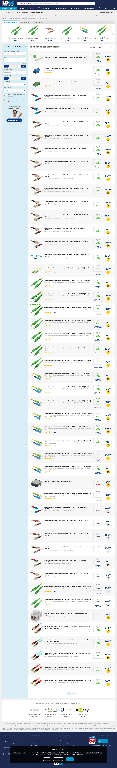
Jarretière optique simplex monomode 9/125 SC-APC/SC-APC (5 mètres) (67, 360)
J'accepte (70, 759)
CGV (3, 742)
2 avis (50, 86)
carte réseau (40, 17)
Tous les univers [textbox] (24, 3)
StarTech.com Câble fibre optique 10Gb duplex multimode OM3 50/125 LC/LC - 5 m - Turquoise (67, 654)
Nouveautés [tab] (25, 22)
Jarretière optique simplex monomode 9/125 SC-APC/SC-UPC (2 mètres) (67, 401)
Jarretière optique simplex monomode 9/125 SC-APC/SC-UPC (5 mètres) (67, 466)
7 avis (50, 312)
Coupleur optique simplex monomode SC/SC (58, 68)
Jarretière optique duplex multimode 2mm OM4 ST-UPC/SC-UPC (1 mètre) (66, 228)
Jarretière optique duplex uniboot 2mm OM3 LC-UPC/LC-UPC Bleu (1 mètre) (66, 255)
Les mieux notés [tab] (39, 22)
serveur (113, 15)
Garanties (62, 745)
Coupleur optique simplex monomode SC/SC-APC (60, 82)
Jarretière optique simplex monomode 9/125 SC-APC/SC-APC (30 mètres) (67, 347)
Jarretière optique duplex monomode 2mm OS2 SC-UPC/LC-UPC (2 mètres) (66, 109)
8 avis (50, 498)
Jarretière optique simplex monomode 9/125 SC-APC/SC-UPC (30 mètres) (68, 453)
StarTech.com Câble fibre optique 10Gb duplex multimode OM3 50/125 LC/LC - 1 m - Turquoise (67, 640)
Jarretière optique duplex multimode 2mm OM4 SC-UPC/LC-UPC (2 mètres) (66, 189)
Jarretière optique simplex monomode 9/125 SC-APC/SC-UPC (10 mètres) (67, 493)
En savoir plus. (79, 754)
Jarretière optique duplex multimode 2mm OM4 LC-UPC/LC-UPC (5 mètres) (66, 547)
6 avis (50, 299)
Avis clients (9, 742)
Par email (103, 741)
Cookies (19, 743)
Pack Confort (70, 745)
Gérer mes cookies (7, 745)
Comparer (34, 63)
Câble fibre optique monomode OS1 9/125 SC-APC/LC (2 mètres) (64, 57)
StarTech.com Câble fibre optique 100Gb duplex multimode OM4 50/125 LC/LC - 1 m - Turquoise (67, 627)
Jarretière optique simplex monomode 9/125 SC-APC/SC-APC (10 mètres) (67, 294)
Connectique (9, 12)
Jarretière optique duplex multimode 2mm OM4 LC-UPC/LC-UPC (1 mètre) (66, 122)
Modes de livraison (65, 742)
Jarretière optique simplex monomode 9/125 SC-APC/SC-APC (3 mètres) (67, 334)
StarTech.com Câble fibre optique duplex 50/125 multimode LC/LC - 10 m (67, 680)
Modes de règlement (65, 743)
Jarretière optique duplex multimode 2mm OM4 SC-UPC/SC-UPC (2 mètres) (66, 215)
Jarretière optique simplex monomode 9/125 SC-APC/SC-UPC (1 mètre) (67, 373)
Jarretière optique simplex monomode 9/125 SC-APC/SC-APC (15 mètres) (67, 307)
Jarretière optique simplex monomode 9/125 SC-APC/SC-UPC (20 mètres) (68, 413)
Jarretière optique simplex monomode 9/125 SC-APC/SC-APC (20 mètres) (67, 586)
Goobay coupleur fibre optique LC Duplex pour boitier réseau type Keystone (65, 614)
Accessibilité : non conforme (39, 745)
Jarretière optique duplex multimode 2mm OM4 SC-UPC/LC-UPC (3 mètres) (66, 574)
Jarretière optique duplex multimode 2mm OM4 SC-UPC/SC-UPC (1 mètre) (66, 202)
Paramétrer (58, 759)
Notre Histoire (6, 740)
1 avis (50, 72)
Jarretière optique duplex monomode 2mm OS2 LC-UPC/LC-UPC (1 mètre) (65, 95)
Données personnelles (8, 743)
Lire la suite (45, 18)
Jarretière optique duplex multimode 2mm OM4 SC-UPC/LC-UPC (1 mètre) (66, 162)
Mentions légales (7, 747)
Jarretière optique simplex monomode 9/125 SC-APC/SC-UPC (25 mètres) (67, 427)
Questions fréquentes (66, 740)
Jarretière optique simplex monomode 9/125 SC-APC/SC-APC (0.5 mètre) (67, 268)
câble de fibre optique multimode (31, 18)
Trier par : (92, 47)
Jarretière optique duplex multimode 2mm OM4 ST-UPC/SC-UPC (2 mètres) (66, 242)
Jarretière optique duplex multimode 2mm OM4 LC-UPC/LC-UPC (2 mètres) (66, 135)
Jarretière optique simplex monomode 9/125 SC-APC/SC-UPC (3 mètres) (67, 440)
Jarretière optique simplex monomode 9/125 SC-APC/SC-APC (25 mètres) (67, 599)
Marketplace (34, 743)
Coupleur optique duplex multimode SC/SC (58, 481)
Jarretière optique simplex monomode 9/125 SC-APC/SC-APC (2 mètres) (67, 320)
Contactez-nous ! (14, 120)
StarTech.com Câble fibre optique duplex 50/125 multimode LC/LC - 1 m (67, 667)
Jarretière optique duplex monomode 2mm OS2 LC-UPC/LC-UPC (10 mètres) (66, 507)
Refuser (47, 759)
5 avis (50, 325)
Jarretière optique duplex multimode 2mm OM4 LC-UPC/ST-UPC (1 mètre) (65, 561)
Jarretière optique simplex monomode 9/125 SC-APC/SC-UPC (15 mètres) (67, 387)
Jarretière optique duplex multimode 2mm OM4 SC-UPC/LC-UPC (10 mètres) (66, 175)
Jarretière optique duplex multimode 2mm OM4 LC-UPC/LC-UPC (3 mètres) (66, 534)
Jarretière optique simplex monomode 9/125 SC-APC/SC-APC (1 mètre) (67, 280)
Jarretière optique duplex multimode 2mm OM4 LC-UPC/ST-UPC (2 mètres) (66, 149)
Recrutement (34, 742)
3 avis (50, 286)
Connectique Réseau (22, 12)
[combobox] (24, 3)
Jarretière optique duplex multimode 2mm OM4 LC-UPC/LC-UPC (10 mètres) (66, 521)
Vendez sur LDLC (36, 740)
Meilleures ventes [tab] (10, 22)
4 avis (50, 339)
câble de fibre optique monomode (32, 723)
